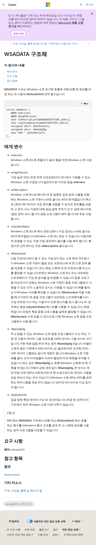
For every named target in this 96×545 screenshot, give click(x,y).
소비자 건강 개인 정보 (19, 534)
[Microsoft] (48, 4)
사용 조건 (43, 534)
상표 (54, 534)
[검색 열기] (81, 5)
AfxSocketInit (12, 474)
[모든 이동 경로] (7, 43)
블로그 (42, 529)
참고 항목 (12, 80)
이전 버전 (30, 529)
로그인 (89, 4)
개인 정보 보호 (70, 529)
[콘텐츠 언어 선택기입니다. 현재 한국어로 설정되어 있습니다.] (14, 521)
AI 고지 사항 (13, 529)
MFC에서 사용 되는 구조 (63, 43)
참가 (55, 529)
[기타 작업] (89, 43)
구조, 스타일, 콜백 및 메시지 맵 (30, 43)
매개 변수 (12, 71)
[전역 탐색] (3, 5)
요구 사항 (12, 76)
